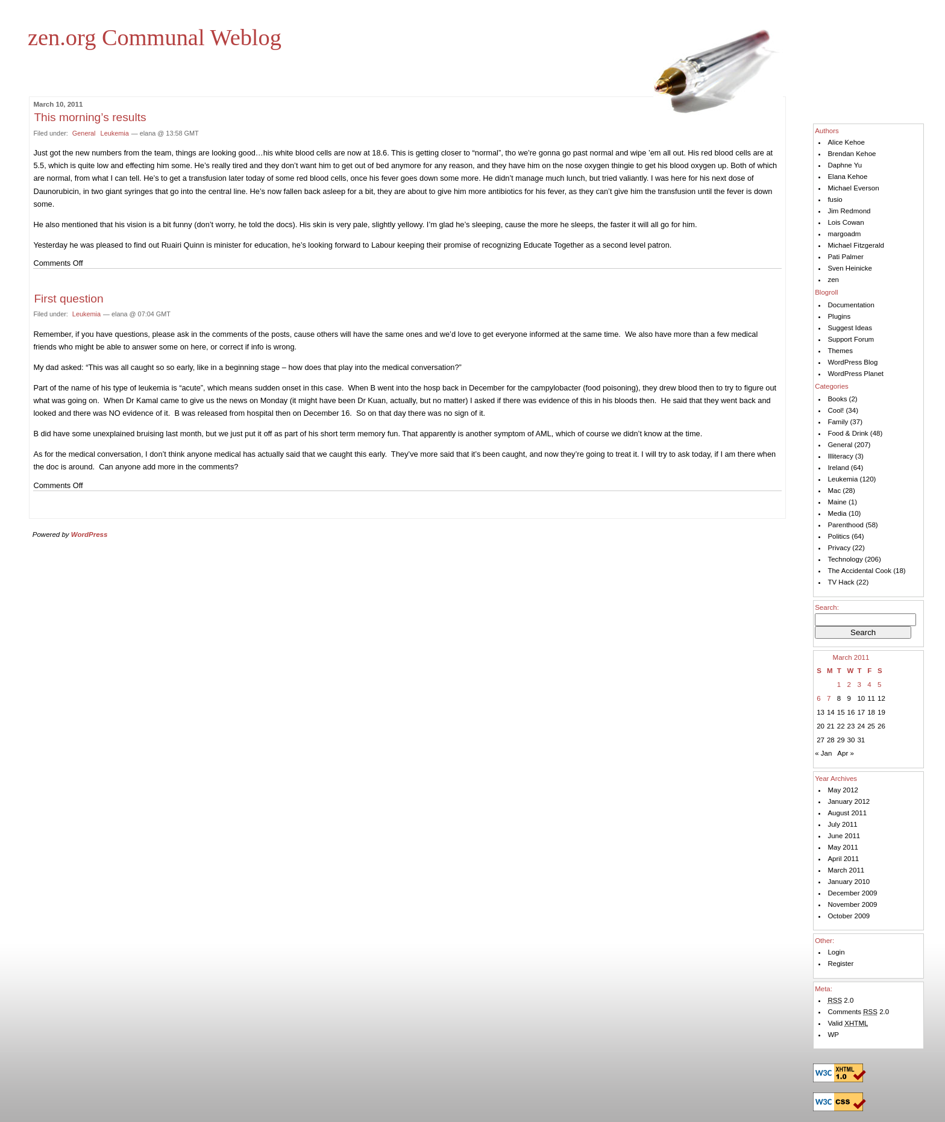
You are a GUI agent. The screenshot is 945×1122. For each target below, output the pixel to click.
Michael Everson (853, 188)
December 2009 (852, 893)
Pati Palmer (845, 256)
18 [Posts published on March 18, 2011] (871, 712)
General (84, 133)
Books (837, 399)
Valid (847, 1023)
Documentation (850, 305)
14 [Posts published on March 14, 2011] (831, 712)
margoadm (844, 233)
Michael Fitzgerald (855, 245)
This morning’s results (90, 117)
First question (68, 298)
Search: (827, 607)
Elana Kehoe (847, 176)
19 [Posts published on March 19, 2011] (881, 712)
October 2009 (848, 916)
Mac (834, 490)
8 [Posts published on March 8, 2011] (839, 698)
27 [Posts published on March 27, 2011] (820, 740)
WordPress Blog (852, 362)
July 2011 (842, 824)
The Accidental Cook (859, 570)
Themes (840, 350)
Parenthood (845, 524)
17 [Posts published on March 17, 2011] (861, 712)
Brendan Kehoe (851, 153)
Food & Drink (847, 433)
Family (837, 421)
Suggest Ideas (849, 327)
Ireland (838, 467)
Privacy (838, 547)
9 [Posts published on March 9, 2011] (849, 698)
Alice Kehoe (845, 142)
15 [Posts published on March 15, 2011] (841, 712)
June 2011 (843, 835)
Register (840, 963)
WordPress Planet (855, 373)
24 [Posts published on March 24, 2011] (861, 726)
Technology (844, 559)
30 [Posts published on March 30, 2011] (851, 740)
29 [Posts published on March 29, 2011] (841, 740)
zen (833, 279)
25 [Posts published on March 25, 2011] (871, 726)
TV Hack (840, 582)
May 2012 (842, 790)
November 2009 (852, 904)
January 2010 (848, 881)
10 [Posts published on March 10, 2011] (861, 698)
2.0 (840, 1000)
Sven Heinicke (849, 268)
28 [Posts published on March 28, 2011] (831, 740)
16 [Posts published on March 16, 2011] (851, 712)
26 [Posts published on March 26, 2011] (881, 726)
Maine (836, 502)
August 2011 (847, 812)
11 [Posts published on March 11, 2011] (871, 698)
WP (833, 1034)
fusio (834, 199)
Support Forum (850, 339)
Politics (838, 536)
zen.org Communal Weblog (154, 37)
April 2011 (843, 858)
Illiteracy (840, 456)
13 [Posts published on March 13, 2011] (820, 712)
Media (836, 513)
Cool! (835, 410)
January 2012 (848, 801)
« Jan (823, 753)
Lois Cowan (845, 222)
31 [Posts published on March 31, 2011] (861, 740)
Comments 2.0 (858, 1011)
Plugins (838, 316)
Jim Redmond (848, 211)
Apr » (845, 753)
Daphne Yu (844, 165)
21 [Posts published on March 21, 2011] (831, 726)
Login (835, 952)
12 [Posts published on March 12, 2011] (881, 698)
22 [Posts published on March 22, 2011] (841, 726)
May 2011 (842, 847)
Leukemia (115, 133)
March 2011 (845, 870)
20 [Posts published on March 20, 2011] (820, 726)
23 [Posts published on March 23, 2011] (851, 726)
